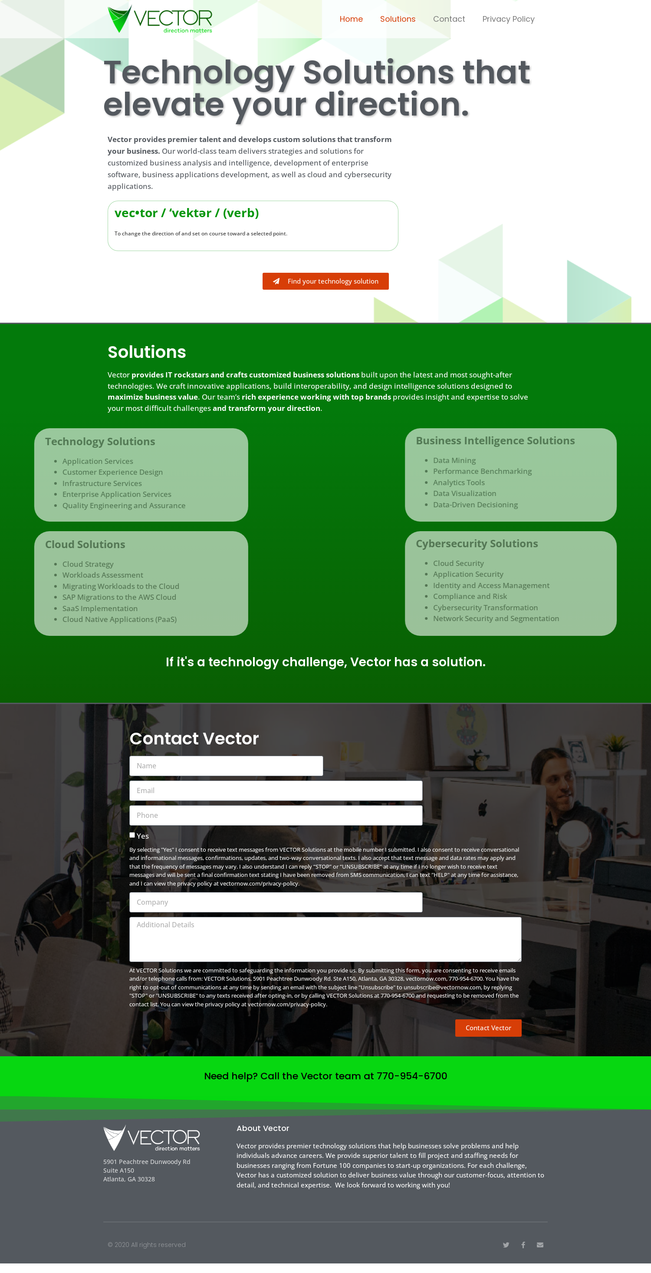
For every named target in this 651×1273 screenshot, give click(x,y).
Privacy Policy (509, 18)
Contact (449, 18)
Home (351, 18)
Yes (143, 845)
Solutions (398, 18)
